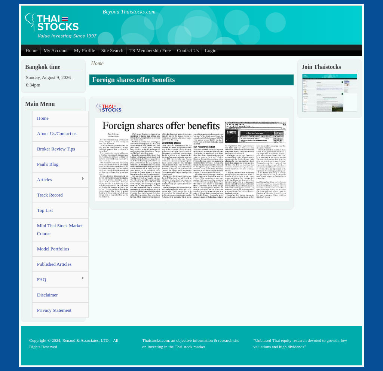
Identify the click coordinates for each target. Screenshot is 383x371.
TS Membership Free (150, 50)
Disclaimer (47, 295)
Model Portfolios (53, 249)
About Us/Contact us (57, 133)
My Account (55, 50)
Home (31, 50)
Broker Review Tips (56, 149)
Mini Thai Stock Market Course (60, 229)
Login (211, 50)
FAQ (58, 279)
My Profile (84, 50)
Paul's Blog (47, 164)
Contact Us (188, 50)
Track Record (49, 195)
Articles (58, 179)
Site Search (112, 50)
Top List (45, 210)
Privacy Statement (54, 310)
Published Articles (54, 264)
